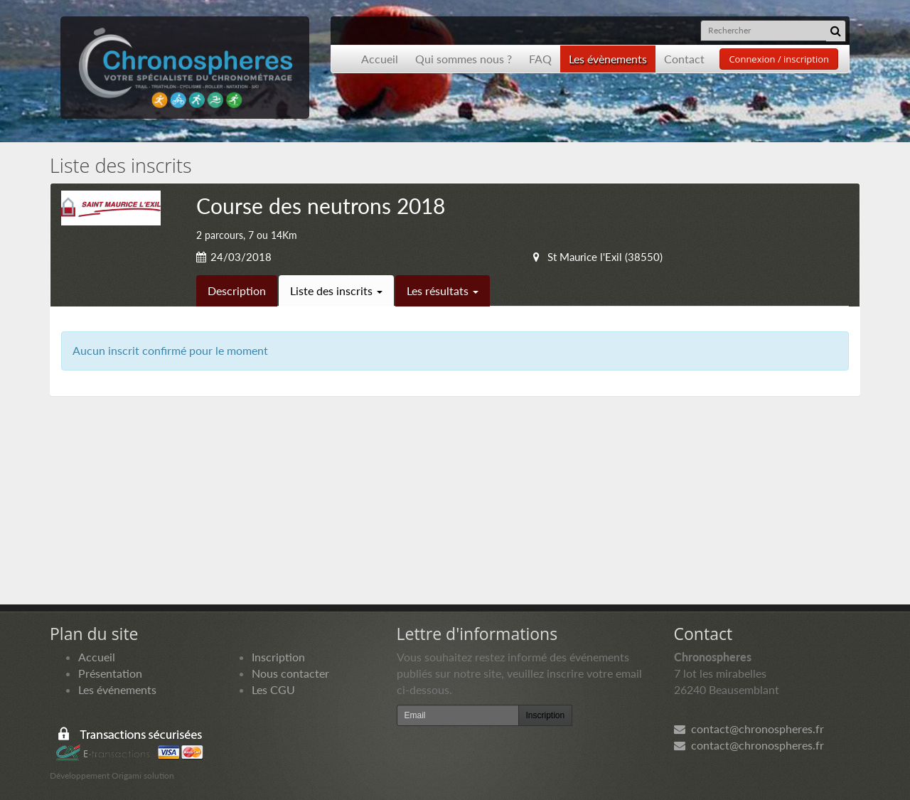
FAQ (540, 58)
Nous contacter (290, 673)
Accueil (379, 58)
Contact (684, 58)
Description (237, 290)
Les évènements (608, 58)
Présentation (110, 673)
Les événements (117, 689)
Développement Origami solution (112, 775)
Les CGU (273, 689)
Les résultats (442, 290)
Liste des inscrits (336, 290)
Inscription (278, 656)
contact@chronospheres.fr (749, 728)
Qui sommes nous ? (463, 58)
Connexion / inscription (779, 59)
